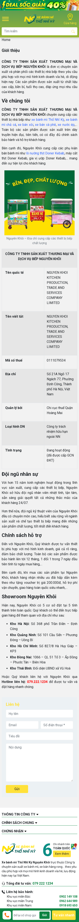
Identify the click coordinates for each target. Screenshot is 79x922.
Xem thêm (62, 853)
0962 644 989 (68, 901)
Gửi (16, 789)
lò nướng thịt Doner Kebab (45, 153)
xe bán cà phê (45, 125)
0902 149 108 (68, 896)
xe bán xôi (25, 125)
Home (6, 40)
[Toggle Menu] (5, 19)
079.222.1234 (37, 682)
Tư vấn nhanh (63, 915)
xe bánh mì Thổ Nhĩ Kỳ (47, 120)
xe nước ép (66, 125)
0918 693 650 (68, 905)
